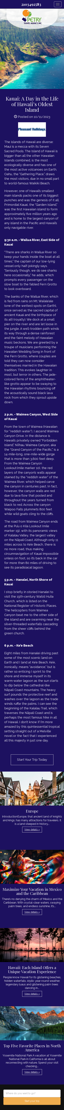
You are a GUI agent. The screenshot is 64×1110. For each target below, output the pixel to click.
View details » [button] (32, 829)
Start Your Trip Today (32, 759)
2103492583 (31, 4)
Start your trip (32, 1101)
